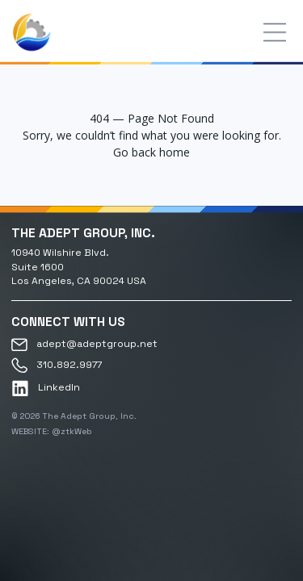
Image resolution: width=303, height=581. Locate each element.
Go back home (151, 152)
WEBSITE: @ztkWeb (51, 431)
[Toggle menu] (275, 32)
